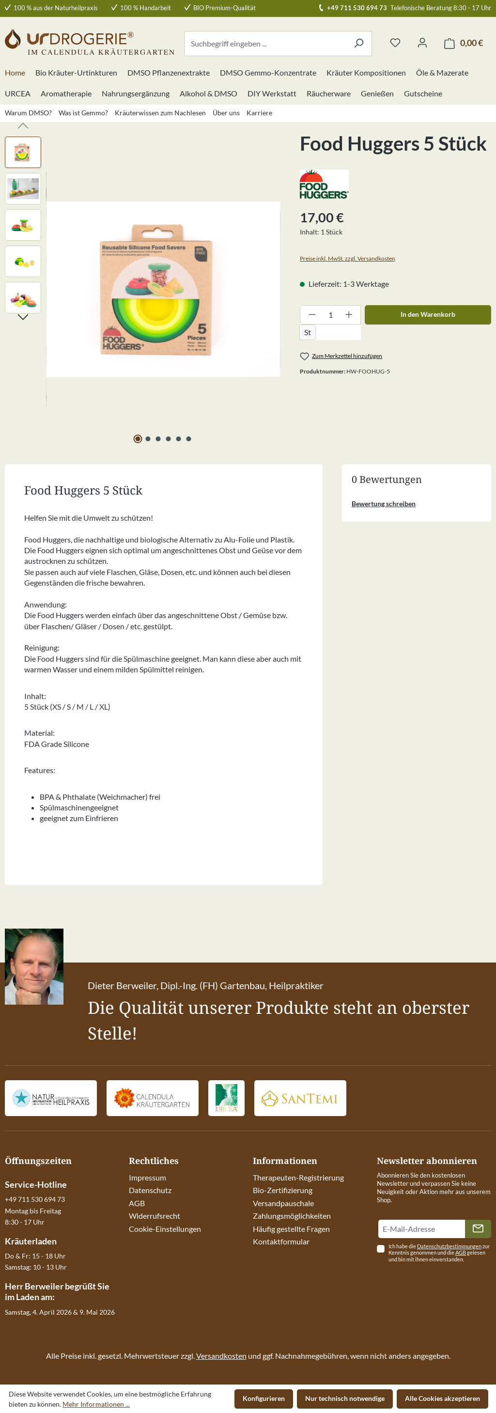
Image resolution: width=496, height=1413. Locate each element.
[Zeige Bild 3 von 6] (157, 438)
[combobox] (265, 43)
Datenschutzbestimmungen (449, 1246)
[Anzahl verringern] (312, 315)
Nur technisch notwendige (345, 1398)
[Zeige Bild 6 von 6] (188, 438)
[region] (142, 289)
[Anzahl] (331, 315)
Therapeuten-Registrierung (298, 1177)
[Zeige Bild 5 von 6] (178, 438)
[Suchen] (358, 43)
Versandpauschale (283, 1203)
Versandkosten (221, 1355)
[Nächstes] (23, 316)
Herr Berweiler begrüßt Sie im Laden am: (57, 1291)
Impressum (147, 1177)
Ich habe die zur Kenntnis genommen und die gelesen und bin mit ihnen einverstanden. (439, 1253)
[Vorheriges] (23, 124)
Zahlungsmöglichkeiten (292, 1215)
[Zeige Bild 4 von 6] (168, 438)
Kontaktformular (281, 1241)
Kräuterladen (31, 1241)
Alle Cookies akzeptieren (442, 1398)
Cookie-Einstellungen (165, 1228)
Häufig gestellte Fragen (291, 1228)
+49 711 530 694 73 (357, 8)
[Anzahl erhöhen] (349, 315)
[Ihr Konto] (422, 43)
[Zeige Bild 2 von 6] (147, 438)
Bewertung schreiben (384, 503)
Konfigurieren (264, 1398)
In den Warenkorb (428, 314)
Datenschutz (150, 1190)
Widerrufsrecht (154, 1215)
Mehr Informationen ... (96, 1404)
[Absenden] (478, 1229)
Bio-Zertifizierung (282, 1190)
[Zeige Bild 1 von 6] (137, 438)
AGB (137, 1203)
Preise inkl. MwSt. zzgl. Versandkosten (347, 258)
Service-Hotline (36, 1184)
